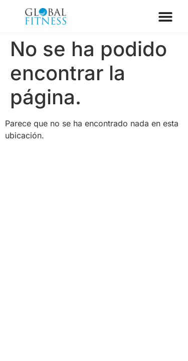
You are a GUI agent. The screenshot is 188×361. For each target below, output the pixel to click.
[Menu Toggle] (165, 16)
